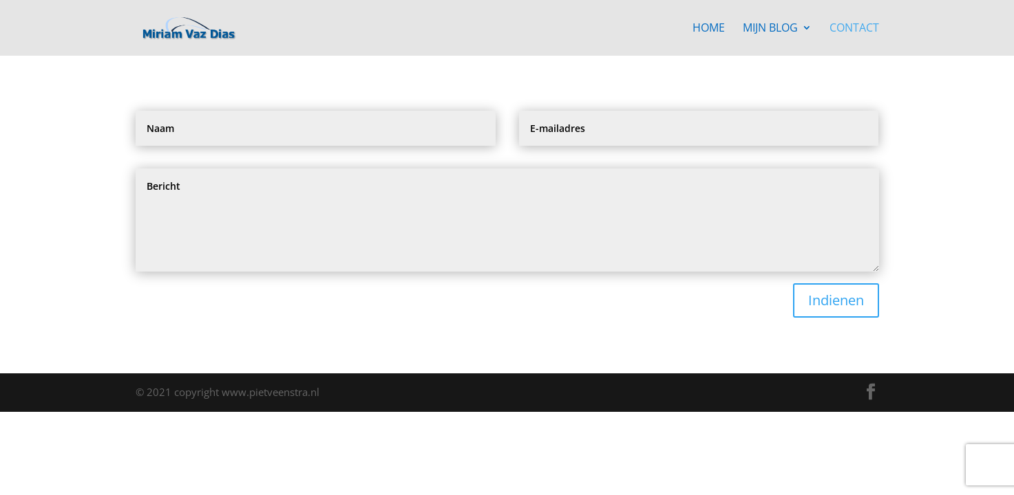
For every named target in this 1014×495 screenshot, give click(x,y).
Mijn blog (770, 29)
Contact (854, 29)
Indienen (836, 300)
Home (709, 29)
